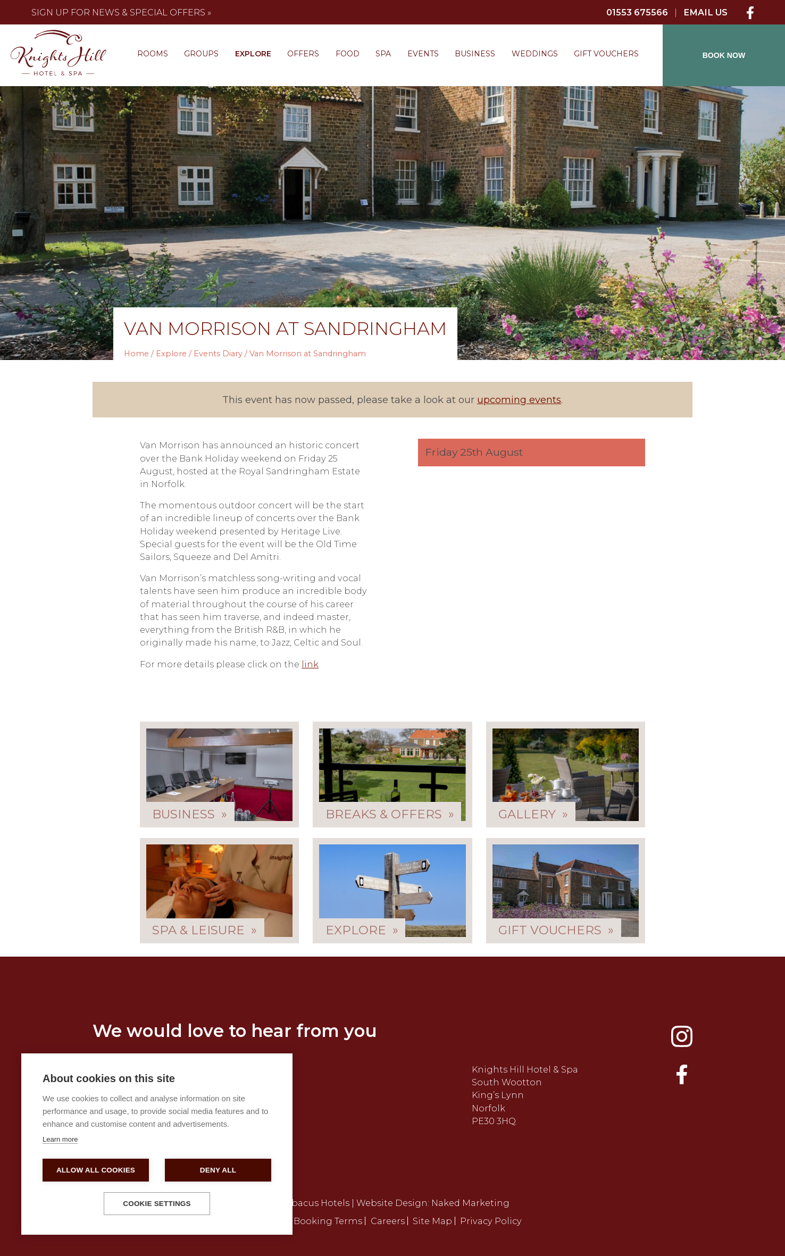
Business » (189, 814)
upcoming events (519, 399)
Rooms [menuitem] (152, 53)
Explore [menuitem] (253, 53)
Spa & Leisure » (204, 930)
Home (136, 353)
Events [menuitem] (423, 53)
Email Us (705, 12)
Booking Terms (328, 1221)
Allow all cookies (95, 1170)
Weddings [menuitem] (535, 53)
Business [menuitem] (475, 53)
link (310, 664)
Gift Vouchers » (556, 930)
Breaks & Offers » (389, 814)
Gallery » (533, 814)
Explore (171, 353)
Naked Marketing (470, 1203)
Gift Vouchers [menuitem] (606, 53)
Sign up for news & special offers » (121, 12)
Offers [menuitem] (303, 53)
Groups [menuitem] (201, 53)
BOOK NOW (724, 55)
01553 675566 (637, 12)
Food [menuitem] (348, 53)
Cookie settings (157, 1204)
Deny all (218, 1170)
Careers (388, 1221)
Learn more (60, 1139)
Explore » (361, 930)
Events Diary (218, 353)
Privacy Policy (491, 1221)
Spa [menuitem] (383, 53)
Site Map (432, 1221)
